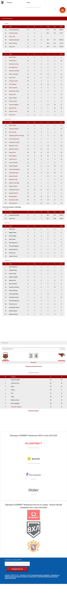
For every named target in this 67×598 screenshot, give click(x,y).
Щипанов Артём (13, 176)
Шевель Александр (14, 183)
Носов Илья (12, 77)
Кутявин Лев (12, 94)
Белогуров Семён (13, 199)
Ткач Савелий (12, 84)
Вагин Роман (12, 57)
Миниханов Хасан (14, 64)
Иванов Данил (13, 156)
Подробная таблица (33, 410)
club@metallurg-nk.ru (8, 594)
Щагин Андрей (13, 98)
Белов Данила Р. (13, 67)
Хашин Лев (12, 46)
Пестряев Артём (13, 33)
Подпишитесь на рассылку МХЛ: (13, 559)
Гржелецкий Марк (13, 172)
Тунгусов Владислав (14, 169)
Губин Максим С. (13, 203)
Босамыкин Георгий (14, 142)
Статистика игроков (6, 329)
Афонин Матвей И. (14, 149)
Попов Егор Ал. (13, 159)
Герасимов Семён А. (14, 189)
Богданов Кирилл (13, 193)
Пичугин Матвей (13, 162)
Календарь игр (5, 332)
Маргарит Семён (13, 145)
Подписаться (17, 569)
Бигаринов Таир (13, 179)
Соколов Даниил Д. (14, 139)
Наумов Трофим (13, 166)
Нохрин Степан (13, 111)
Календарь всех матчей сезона (33, 366)
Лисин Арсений (13, 87)
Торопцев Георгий (14, 128)
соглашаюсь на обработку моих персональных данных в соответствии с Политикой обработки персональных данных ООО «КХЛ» (32, 577)
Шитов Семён (12, 132)
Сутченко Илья (13, 101)
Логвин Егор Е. (13, 60)
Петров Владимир (14, 104)
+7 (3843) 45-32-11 (7, 596)
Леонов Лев (12, 114)
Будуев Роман (12, 108)
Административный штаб (8, 324)
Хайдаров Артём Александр (16, 135)
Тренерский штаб (6, 321)
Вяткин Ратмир (13, 43)
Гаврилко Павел (13, 186)
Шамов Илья (12, 152)
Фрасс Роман (12, 125)
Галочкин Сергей (13, 81)
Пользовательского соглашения (40, 575)
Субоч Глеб (12, 36)
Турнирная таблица (6, 335)
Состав (3, 326)
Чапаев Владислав (14, 29)
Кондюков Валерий (14, 40)
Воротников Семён (14, 91)
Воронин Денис (13, 196)
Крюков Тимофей (13, 74)
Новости (3, 338)
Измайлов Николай (14, 70)
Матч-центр (33, 362)
